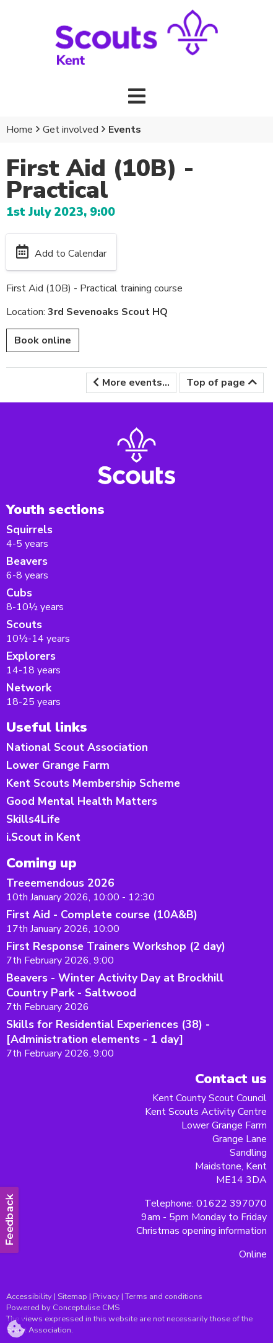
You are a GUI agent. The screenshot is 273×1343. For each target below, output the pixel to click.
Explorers (31, 656)
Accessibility (29, 1296)
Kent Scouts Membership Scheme (93, 783)
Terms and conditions (163, 1296)
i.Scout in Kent (43, 837)
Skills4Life (33, 819)
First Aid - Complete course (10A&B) (101, 914)
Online (253, 1254)
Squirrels (29, 529)
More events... (136, 382)
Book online (42, 340)
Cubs (19, 592)
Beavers (27, 561)
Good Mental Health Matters (81, 801)
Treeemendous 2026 (60, 882)
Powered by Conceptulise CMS (62, 1307)
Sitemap (72, 1296)
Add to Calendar (70, 253)
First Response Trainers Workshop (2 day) (115, 946)
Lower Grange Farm (58, 765)
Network (28, 687)
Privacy (106, 1296)
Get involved (70, 129)
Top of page (215, 382)
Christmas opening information (201, 1231)
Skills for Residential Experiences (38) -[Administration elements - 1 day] (108, 1032)
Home (19, 129)
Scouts (24, 624)
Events (124, 129)
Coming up (41, 862)
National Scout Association (77, 747)
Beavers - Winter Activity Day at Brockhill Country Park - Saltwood (114, 985)
